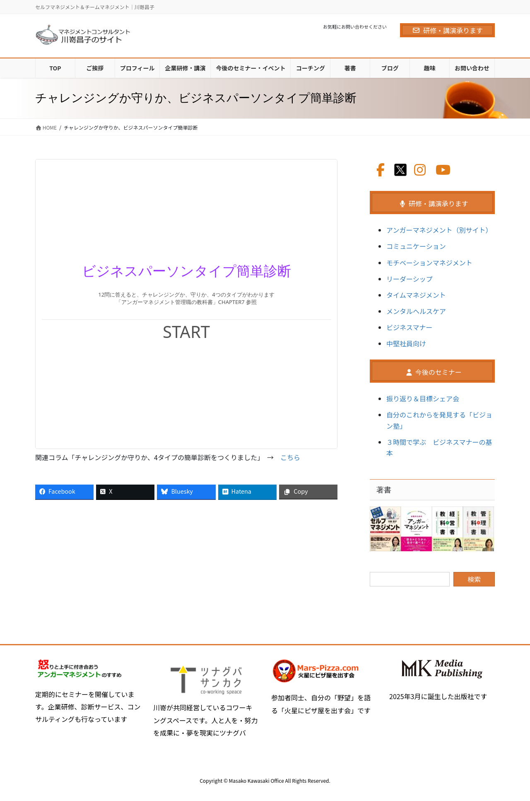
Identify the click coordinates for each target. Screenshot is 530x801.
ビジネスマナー (409, 327)
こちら (290, 457)
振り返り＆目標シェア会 (422, 398)
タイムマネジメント (416, 295)
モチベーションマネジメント (429, 263)
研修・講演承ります (447, 30)
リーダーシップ (409, 279)
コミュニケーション (416, 246)
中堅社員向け (406, 343)
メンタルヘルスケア (416, 311)
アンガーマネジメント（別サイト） (439, 230)
